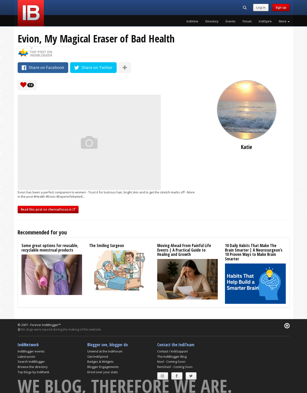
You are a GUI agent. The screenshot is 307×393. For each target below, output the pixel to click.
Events (230, 21)
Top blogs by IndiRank (33, 372)
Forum (247, 21)
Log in (260, 7)
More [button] (284, 21)
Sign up (281, 7)
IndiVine (192, 21)
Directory (212, 21)
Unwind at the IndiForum (104, 351)
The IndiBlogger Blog (172, 356)
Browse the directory (33, 367)
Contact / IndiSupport (172, 351)
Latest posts (26, 356)
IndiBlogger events (31, 351)
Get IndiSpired (97, 356)
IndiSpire (265, 21)
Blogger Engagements (103, 367)
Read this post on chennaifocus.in (48, 209)
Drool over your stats (102, 372)
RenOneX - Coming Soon (175, 367)
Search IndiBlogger (31, 361)
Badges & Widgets (100, 361)
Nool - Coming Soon (171, 361)
